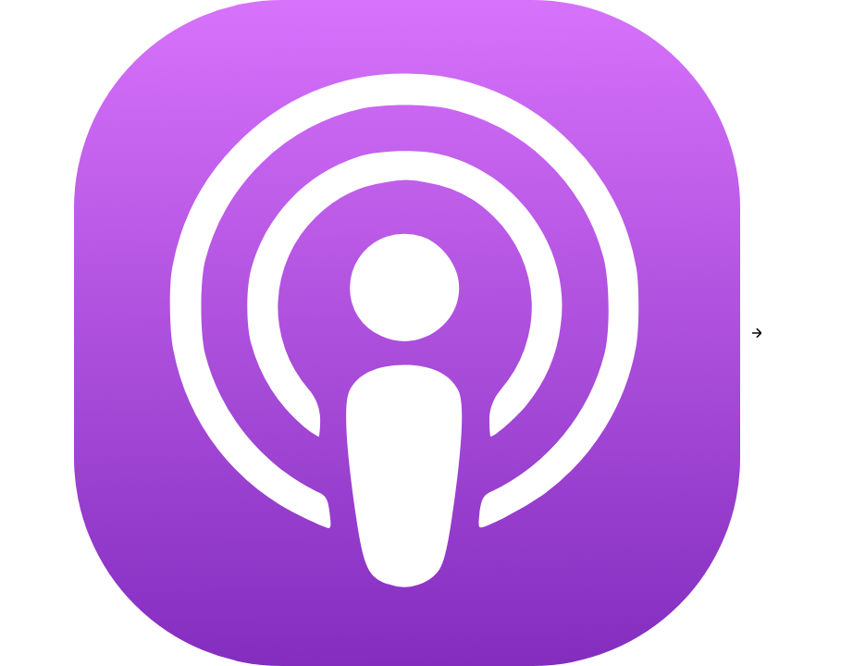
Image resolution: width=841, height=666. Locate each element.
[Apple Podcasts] (407, 333)
